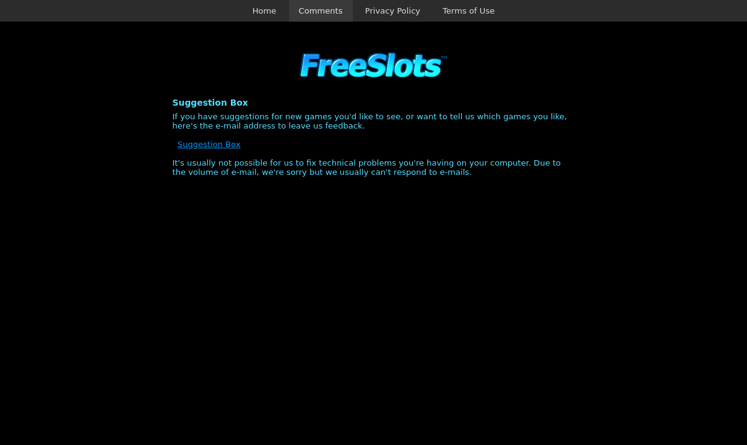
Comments (321, 10)
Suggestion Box (209, 144)
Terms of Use (468, 10)
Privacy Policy (392, 10)
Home (265, 10)
